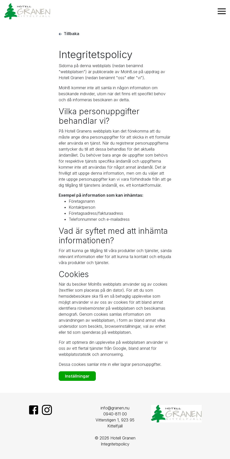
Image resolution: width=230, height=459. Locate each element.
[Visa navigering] (221, 11)
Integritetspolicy (115, 443)
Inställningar (77, 376)
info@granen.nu (115, 407)
